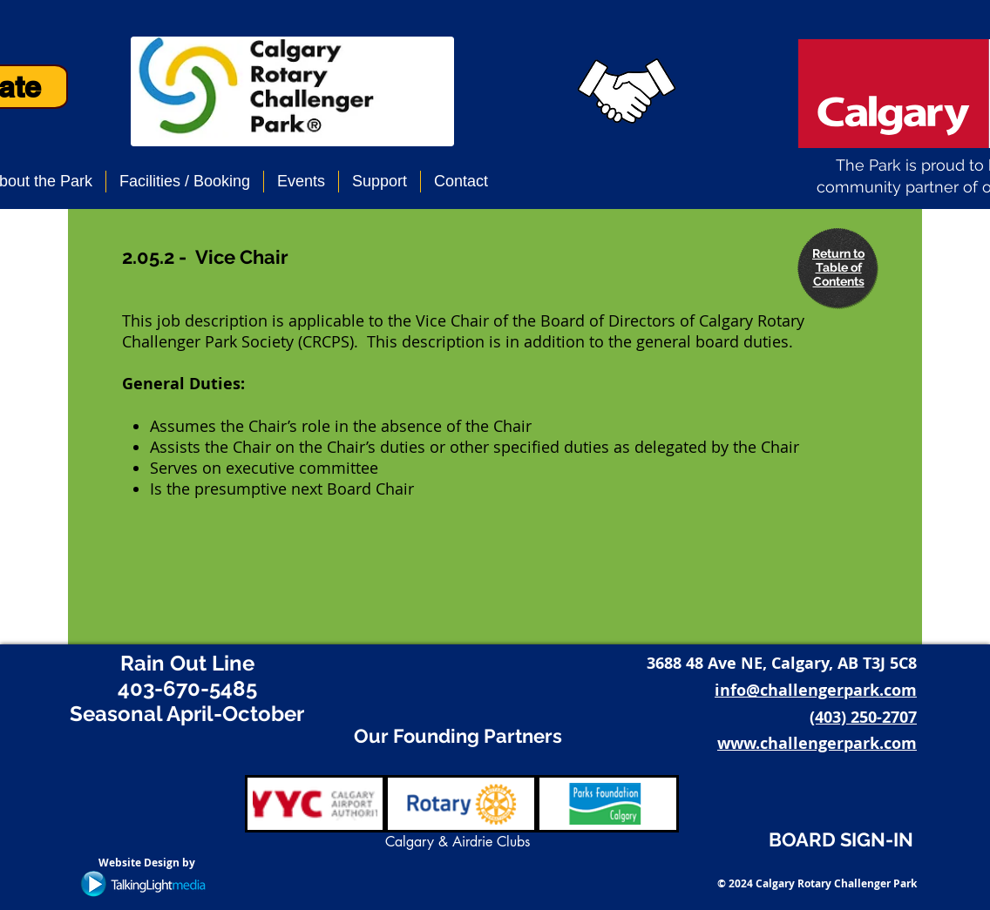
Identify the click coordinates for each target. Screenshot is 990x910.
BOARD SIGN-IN (841, 839)
